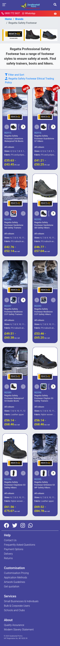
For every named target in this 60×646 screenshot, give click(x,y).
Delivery (8, 553)
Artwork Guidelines (14, 582)
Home (8, 19)
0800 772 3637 (11, 13)
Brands (19, 19)
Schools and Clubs (14, 610)
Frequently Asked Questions (19, 544)
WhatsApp (28, 13)
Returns (8, 558)
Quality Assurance (14, 625)
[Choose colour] (13, 127)
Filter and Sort (14, 74)
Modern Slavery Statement (19, 629)
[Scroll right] (23, 126)
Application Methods (15, 577)
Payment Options (13, 549)
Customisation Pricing (16, 573)
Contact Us (10, 540)
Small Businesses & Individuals (21, 601)
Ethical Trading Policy (29, 80)
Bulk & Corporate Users (17, 605)
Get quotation (11, 586)
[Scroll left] (6, 126)
